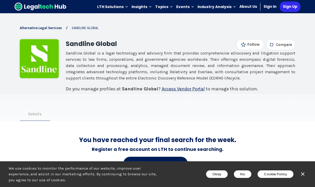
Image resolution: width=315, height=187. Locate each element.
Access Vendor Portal (183, 89)
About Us (248, 6)
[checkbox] (281, 45)
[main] (157, 93)
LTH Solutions (112, 6)
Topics (164, 6)
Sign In (270, 6)
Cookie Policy (275, 174)
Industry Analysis (217, 6)
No (242, 174)
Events (185, 6)
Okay (216, 174)
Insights (142, 6)
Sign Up (290, 6)
